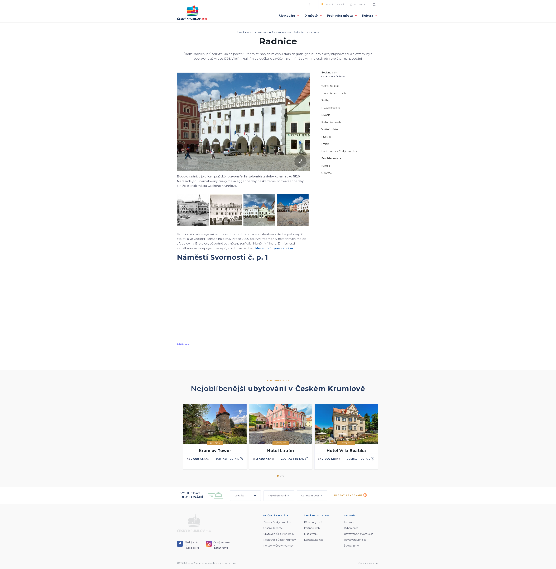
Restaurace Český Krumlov (279, 539)
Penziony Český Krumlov (278, 545)
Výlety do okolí (330, 85)
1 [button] (278, 476)
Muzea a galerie (331, 107)
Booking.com (329, 72)
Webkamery (358, 4)
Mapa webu (311, 533)
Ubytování (289, 15)
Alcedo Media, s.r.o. (196, 563)
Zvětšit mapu (183, 344)
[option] (215, 437)
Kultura (369, 15)
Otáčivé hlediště (273, 528)
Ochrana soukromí (368, 563)
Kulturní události (331, 122)
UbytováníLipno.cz (355, 539)
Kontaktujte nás (313, 539)
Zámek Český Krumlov (277, 522)
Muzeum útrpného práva (274, 248)
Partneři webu (312, 528)
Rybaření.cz (351, 528)
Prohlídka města (342, 15)
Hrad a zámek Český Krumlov (339, 151)
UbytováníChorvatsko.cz (358, 533)
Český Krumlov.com (249, 32)
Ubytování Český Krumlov (278, 533)
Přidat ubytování (314, 522)
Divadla (325, 114)
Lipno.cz (349, 522)
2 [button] (280, 475)
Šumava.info (351, 545)
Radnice (314, 32)
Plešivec (326, 136)
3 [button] (283, 475)
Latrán (325, 143)
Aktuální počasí (332, 4)
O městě (313, 15)
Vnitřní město (297, 32)
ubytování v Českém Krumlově (306, 388)
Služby (325, 100)
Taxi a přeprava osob (333, 93)
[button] (245, 496)
